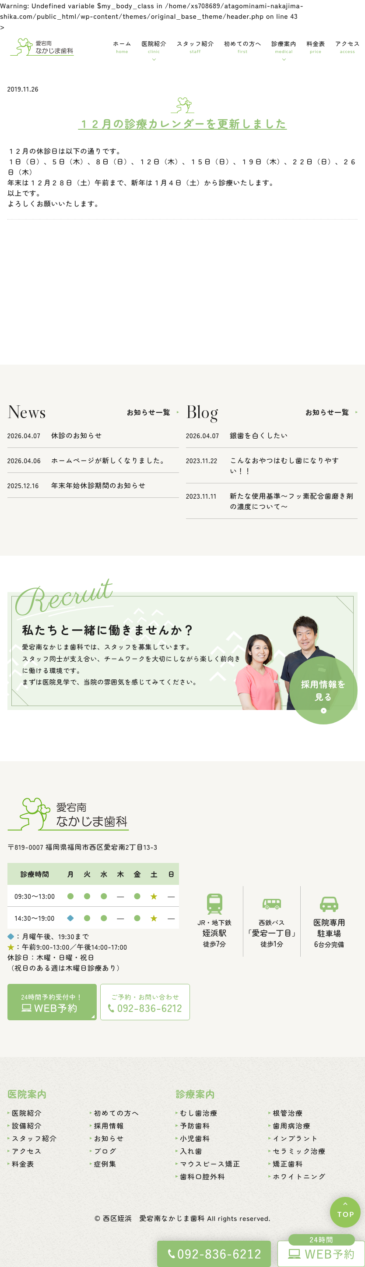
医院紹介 (153, 47)
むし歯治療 (199, 1112)
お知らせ (109, 1138)
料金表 (315, 47)
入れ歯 (191, 1151)
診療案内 (283, 47)
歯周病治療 (291, 1125)
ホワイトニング (299, 1176)
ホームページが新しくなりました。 (109, 460)
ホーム (122, 47)
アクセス (347, 47)
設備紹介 (27, 1125)
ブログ (105, 1151)
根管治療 (288, 1112)
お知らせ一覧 (148, 412)
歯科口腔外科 (202, 1176)
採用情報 (109, 1125)
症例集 (105, 1163)
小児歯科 (195, 1138)
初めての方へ (243, 47)
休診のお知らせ (76, 435)
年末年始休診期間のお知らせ (98, 485)
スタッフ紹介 (195, 47)
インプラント (295, 1138)
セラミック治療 (299, 1151)
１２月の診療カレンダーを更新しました (182, 123)
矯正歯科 (288, 1163)
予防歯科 (195, 1125)
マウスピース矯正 (210, 1163)
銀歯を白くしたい (259, 435)
